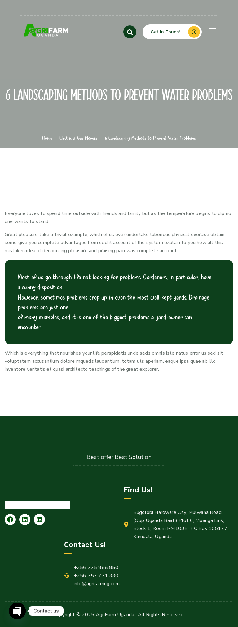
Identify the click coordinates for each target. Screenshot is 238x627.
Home (47, 138)
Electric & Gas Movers (78, 138)
